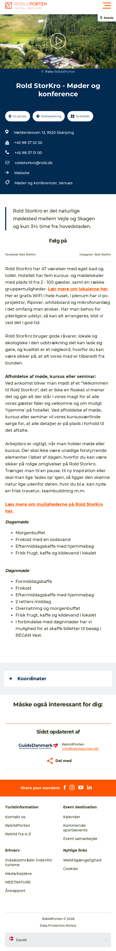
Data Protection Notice (58, 925)
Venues (65, 183)
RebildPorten (17, 825)
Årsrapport (15, 890)
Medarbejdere (18, 873)
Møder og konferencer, (37, 183)
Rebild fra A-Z (18, 834)
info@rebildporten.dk (80, 749)
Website (22, 173)
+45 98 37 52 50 (28, 142)
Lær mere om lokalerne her (78, 289)
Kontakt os (15, 817)
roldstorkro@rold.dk (34, 162)
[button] (81, 6)
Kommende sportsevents (75, 827)
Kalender (71, 817)
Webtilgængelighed (82, 860)
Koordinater (27, 679)
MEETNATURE (18, 882)
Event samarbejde (80, 838)
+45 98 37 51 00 (28, 152)
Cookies (70, 868)
